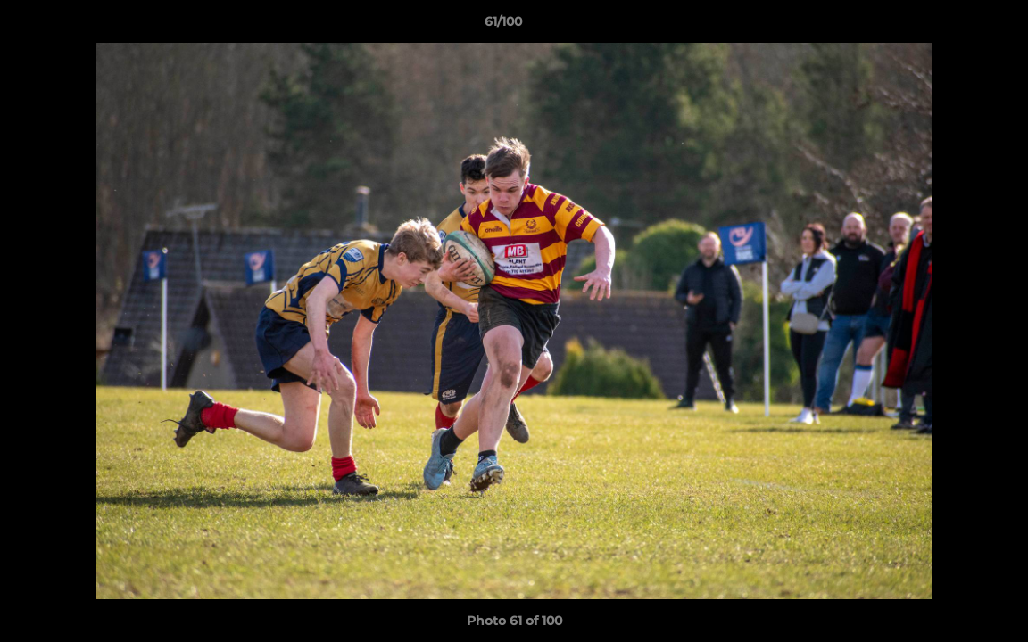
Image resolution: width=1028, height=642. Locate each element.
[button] (953, 26)
